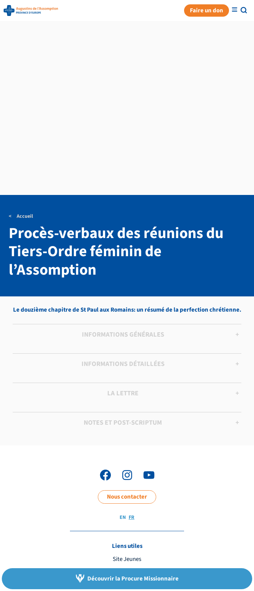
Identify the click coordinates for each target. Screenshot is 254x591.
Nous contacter (127, 496)
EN (123, 517)
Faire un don (206, 10)
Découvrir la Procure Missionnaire (133, 578)
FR (131, 517)
